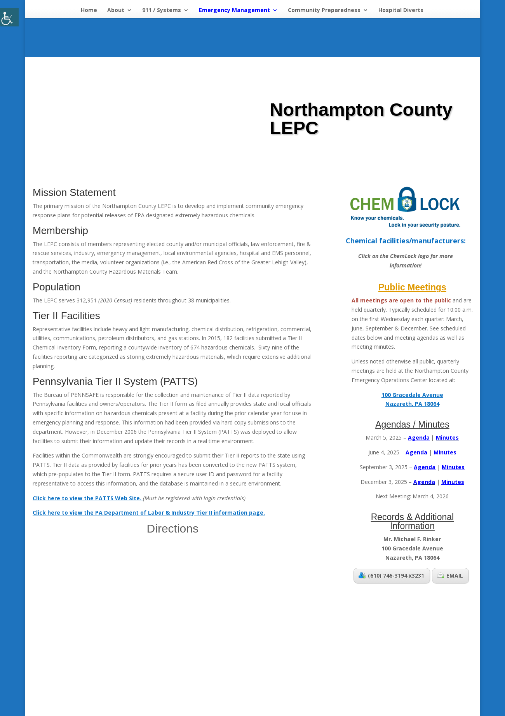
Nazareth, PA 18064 (412, 403)
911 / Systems (161, 10)
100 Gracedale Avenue (412, 394)
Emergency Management (234, 10)
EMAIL (450, 575)
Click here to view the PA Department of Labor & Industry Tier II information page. (149, 512)
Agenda (424, 467)
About (115, 10)
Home (89, 10)
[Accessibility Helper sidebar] (9, 17)
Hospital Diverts (400, 10)
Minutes (453, 467)
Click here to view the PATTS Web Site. (88, 498)
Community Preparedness (324, 10)
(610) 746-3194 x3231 (391, 575)
